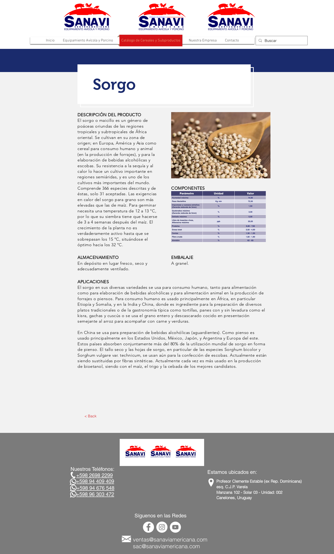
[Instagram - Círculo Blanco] (161, 527)
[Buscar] (281, 40)
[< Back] (90, 416)
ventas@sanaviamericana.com (170, 539)
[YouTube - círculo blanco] (175, 527)
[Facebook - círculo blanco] (148, 527)
